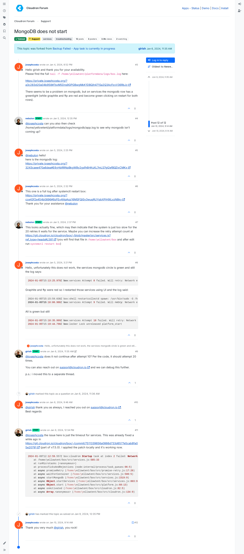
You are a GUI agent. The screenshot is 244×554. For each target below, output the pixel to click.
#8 (136, 262)
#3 (136, 64)
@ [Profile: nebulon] (31, 155)
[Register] (240, 11)
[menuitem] (240, 4)
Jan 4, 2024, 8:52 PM (61, 64)
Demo (205, 8)
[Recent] (4, 11)
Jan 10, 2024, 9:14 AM (61, 522)
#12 (136, 522)
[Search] (4, 38)
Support (34, 39)
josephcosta (32, 64)
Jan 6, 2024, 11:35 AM (62, 351)
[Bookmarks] (4, 31)
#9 (136, 351)
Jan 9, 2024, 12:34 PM (62, 430)
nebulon (29, 118)
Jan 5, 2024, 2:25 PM (61, 150)
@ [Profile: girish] (30, 407)
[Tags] (4, 17)
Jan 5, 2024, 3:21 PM (61, 262)
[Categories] (4, 4)
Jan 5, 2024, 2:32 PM (61, 186)
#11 (136, 430)
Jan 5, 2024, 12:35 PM (65, 118)
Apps (185, 8)
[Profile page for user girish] (19, 354)
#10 (136, 402)
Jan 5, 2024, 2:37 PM (64, 222)
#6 (136, 186)
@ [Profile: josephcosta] (34, 123)
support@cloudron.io (75, 367)
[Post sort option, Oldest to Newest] (160, 66)
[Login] (240, 4)
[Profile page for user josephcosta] (19, 67)
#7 (136, 222)
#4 (136, 118)
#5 (136, 150)
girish (142, 48)
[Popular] (4, 24)
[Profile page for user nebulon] (19, 121)
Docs (215, 8)
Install (224, 8)
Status (195, 8)
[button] (4, 543)
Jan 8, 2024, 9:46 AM (61, 402)
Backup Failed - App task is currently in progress (84, 48)
